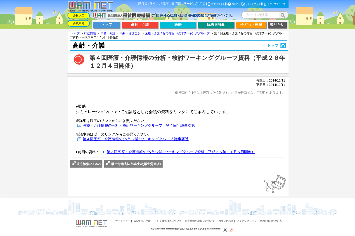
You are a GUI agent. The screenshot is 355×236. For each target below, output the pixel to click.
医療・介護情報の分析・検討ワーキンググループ (177, 33)
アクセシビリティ (247, 221)
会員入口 (79, 15)
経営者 (142, 3)
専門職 (176, 3)
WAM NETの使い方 (271, 221)
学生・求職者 (159, 3)
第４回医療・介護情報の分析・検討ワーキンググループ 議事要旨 (136, 139)
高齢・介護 (108, 33)
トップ (75, 33)
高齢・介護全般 (130, 33)
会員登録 (79, 23)
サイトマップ (122, 221)
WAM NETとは (142, 221)
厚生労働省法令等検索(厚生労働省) (133, 164)
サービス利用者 (194, 3)
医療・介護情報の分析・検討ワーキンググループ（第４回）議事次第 (139, 125)
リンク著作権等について (168, 221)
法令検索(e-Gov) (86, 164)
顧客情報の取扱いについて (200, 221)
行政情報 (90, 33)
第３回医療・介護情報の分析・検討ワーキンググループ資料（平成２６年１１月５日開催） (181, 152)
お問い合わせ (225, 221)
